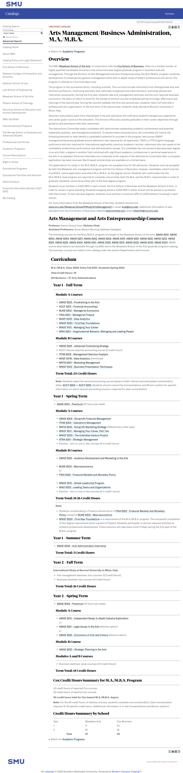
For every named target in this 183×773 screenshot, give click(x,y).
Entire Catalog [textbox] (8, 30)
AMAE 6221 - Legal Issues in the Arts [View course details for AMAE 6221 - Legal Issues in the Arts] (79, 626)
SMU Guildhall (11, 119)
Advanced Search (12, 41)
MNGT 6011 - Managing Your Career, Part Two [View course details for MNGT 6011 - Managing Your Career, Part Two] (84, 431)
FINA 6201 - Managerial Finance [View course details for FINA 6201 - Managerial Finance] (76, 314)
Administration (11, 181)
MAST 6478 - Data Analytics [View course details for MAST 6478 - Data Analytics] (74, 318)
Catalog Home (10, 47)
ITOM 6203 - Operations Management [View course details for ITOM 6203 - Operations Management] (80, 422)
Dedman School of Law (15, 83)
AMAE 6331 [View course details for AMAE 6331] (118, 242)
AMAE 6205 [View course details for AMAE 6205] (104, 238)
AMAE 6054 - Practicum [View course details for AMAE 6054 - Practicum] (70, 603)
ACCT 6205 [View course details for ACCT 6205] (85, 385)
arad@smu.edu (130, 206)
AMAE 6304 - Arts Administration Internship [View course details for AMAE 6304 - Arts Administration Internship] (81, 545)
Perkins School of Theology (18, 103)
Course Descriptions (14, 155)
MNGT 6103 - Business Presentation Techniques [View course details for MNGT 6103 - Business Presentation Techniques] (86, 366)
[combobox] (159, 21)
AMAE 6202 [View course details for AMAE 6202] (90, 238)
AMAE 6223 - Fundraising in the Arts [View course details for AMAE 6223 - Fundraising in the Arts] (79, 302)
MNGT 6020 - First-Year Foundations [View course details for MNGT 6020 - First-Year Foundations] (79, 323)
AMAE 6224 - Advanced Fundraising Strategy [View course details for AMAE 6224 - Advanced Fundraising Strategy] (84, 345)
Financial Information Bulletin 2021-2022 (22, 190)
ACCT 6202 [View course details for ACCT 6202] (69, 385)
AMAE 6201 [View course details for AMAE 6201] (76, 238)
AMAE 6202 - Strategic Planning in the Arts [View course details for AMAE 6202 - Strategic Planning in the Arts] (83, 649)
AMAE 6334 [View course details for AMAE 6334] (161, 242)
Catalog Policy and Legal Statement (22, 60)
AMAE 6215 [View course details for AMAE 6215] (119, 238)
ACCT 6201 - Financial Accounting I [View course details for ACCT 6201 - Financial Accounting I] (78, 306)
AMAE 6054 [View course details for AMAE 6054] (62, 238)
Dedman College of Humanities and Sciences (22, 75)
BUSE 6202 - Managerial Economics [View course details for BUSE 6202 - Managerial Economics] (79, 310)
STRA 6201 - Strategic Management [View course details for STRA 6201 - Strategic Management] (78, 439)
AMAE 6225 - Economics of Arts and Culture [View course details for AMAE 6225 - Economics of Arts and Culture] (83, 634)
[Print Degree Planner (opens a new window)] (169, 27)
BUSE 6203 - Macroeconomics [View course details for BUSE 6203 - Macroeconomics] (76, 466)
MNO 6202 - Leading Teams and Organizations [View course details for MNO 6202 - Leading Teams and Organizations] (85, 487)
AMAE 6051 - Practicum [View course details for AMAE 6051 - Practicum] (70, 404)
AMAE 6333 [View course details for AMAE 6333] (146, 242)
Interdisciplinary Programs (17, 125)
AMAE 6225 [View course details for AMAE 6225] (61, 242)
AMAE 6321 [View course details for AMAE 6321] (90, 242)
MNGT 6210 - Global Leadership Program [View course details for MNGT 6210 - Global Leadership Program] (81, 483)
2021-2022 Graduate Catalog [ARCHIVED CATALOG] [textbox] (154, 22)
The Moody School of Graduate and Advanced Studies (22, 134)
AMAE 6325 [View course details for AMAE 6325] (104, 242)
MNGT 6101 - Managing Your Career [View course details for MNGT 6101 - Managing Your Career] (78, 327)
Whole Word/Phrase (12, 37)
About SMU (9, 53)
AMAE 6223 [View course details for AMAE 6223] (160, 238)
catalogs (49, 771)
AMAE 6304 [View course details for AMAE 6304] (76, 242)
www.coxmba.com (115, 210)
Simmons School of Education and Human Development (22, 111)
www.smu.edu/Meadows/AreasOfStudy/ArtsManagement (80, 206)
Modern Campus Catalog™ (126, 771)
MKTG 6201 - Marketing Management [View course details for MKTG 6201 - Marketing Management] (79, 362)
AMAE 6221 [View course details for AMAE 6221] (132, 238)
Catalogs (12, 13)
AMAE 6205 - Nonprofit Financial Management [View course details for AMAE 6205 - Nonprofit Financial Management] (85, 418)
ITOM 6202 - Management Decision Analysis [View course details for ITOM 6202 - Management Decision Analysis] (83, 354)
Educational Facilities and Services (22, 175)
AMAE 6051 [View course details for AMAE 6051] (162, 234)
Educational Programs (15, 168)
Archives (169, 13)
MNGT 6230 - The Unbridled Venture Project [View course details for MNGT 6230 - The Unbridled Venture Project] (83, 435)
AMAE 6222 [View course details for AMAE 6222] (146, 238)
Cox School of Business (16, 66)
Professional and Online (16, 142)
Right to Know (10, 161)
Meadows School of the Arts (18, 96)
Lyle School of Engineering (17, 89)
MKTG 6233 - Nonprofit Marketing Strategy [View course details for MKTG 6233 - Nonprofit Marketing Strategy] (82, 426)
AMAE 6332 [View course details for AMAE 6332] (132, 242)
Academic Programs (14, 148)
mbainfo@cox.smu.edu (145, 210)
